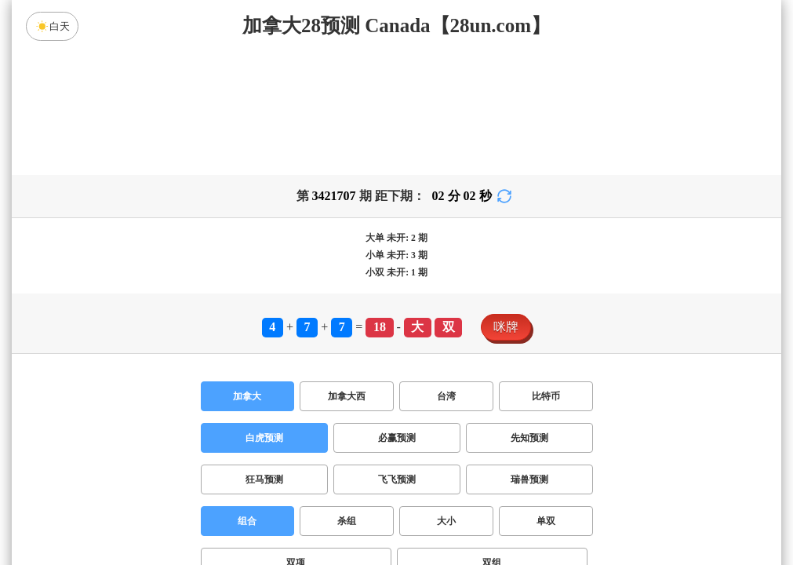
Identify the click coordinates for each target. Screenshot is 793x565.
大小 (446, 521)
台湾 (446, 396)
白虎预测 (264, 437)
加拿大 (247, 396)
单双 (546, 521)
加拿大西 (347, 396)
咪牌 (505, 327)
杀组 (346, 521)
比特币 (546, 396)
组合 (247, 521)
